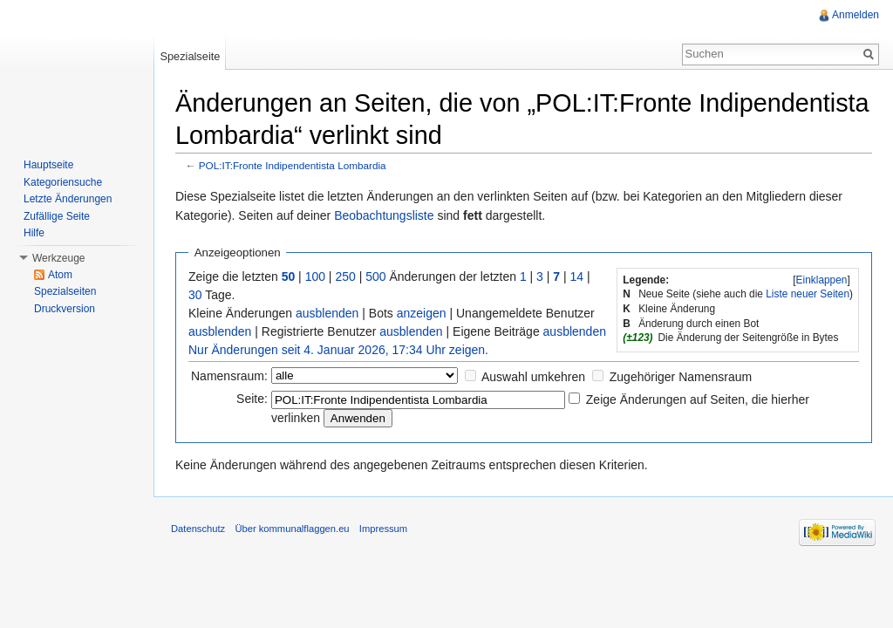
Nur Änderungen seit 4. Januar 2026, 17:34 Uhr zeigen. (338, 350)
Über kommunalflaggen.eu (292, 528)
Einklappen (822, 280)
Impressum (383, 528)
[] (821, 280)
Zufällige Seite (57, 216)
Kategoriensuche (63, 182)
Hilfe (34, 233)
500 (375, 276)
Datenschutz (198, 528)
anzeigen (421, 313)
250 (345, 276)
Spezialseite (190, 56)
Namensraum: (229, 376)
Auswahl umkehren (533, 377)
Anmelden (855, 15)
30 (195, 295)
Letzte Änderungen (68, 199)
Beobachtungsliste (383, 215)
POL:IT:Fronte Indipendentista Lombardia (292, 165)
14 (577, 276)
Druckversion (64, 309)
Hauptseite (48, 165)
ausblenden (327, 313)
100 (315, 276)
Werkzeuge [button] (58, 258)
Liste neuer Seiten (807, 294)
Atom (60, 275)
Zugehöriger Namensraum (681, 377)
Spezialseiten (65, 291)
